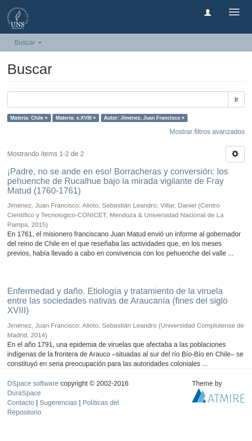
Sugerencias (58, 402)
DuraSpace (24, 393)
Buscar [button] (28, 42)
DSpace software (33, 383)
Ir (236, 99)
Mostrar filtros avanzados (207, 131)
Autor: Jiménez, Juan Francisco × (144, 118)
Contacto (20, 402)
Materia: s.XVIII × (76, 118)
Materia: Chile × (29, 118)
